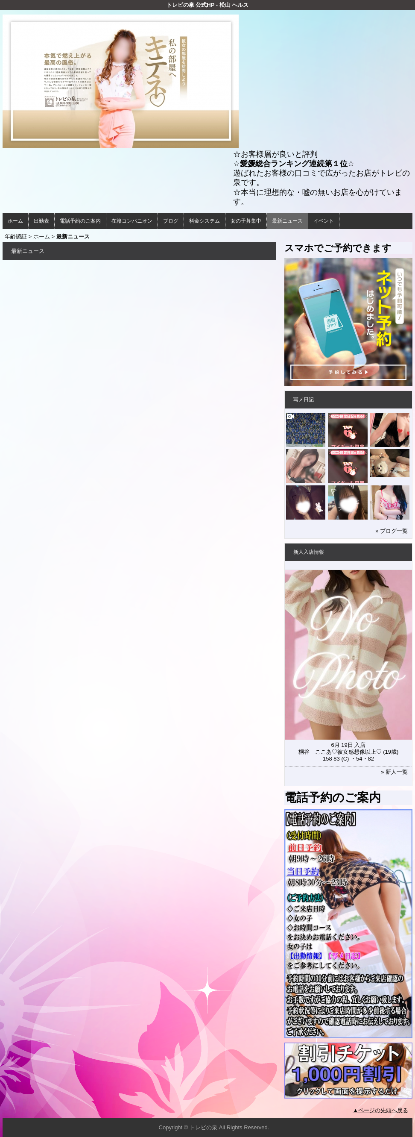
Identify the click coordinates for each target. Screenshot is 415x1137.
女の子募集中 (246, 221)
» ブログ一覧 (391, 531)
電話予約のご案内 (80, 221)
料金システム (204, 221)
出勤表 (41, 221)
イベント (323, 221)
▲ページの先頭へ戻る (380, 1110)
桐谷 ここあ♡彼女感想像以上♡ (340, 752)
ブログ (170, 221)
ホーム (15, 221)
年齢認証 (16, 236)
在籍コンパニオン (131, 221)
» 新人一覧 (394, 772)
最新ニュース (287, 221)
